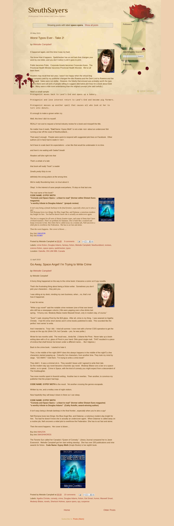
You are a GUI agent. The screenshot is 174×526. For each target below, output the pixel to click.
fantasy (65, 245)
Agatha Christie (43, 498)
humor (96, 498)
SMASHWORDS (44, 435)
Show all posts (91, 25)
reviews (108, 245)
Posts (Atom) (78, 519)
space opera (48, 248)
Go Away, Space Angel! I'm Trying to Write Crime (60, 264)
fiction (71, 245)
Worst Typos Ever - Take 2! (47, 37)
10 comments (69, 495)
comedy (54, 498)
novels (46, 501)
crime (60, 498)
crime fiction (42, 245)
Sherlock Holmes (58, 501)
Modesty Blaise (36, 501)
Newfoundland (97, 245)
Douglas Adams (54, 245)
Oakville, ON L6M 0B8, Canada (51, 251)
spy (78, 501)
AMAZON (41, 432)
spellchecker (60, 248)
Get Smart (88, 498)
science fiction (36, 248)
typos (68, 248)
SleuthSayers (48, 10)
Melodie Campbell (82, 245)
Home (67, 510)
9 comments (69, 241)
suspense (85, 501)
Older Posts (109, 510)
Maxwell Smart (106, 498)
